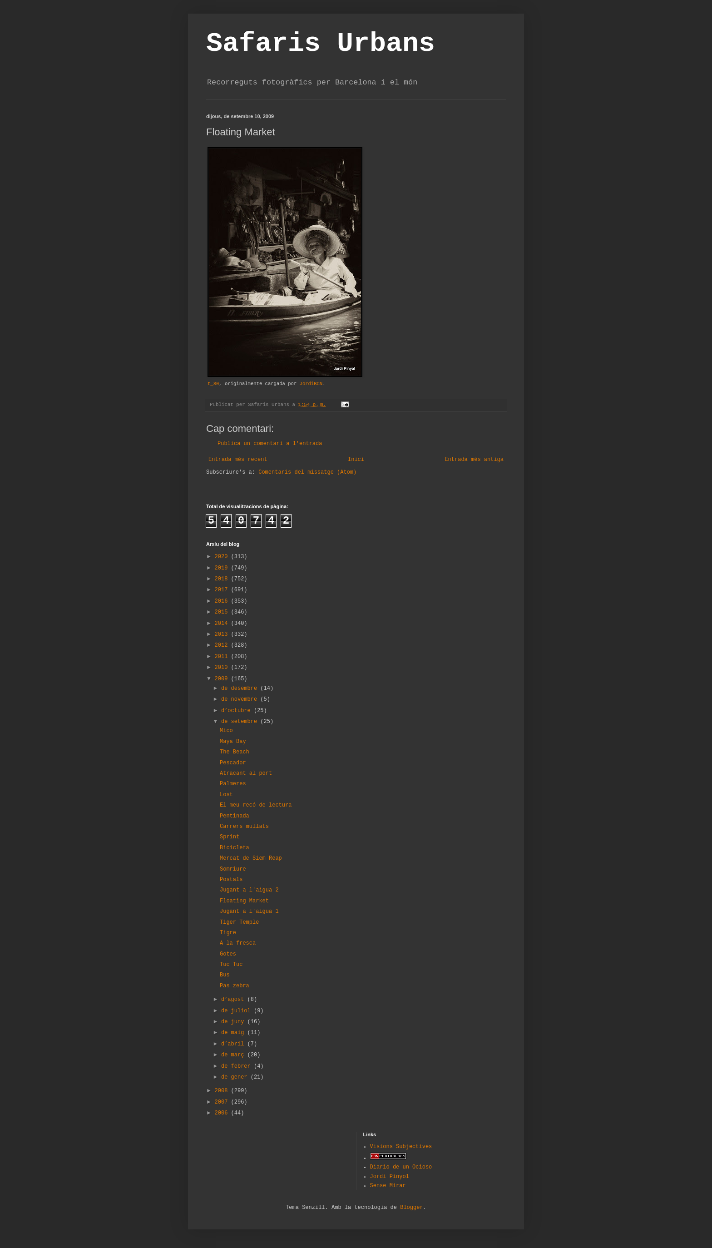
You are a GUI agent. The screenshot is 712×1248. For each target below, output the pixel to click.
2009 (223, 679)
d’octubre (237, 711)
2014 (223, 623)
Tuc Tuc (231, 964)
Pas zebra (234, 986)
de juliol (237, 1011)
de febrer (237, 1066)
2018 (223, 579)
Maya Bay (233, 741)
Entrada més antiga (474, 459)
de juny (234, 1022)
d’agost (234, 999)
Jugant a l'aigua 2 (249, 890)
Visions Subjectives (401, 1147)
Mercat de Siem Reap (251, 858)
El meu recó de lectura (256, 805)
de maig (234, 1033)
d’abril (234, 1044)
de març (234, 1055)
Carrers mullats (244, 826)
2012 (223, 645)
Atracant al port (246, 773)
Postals (231, 880)
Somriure (233, 869)
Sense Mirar (388, 1186)
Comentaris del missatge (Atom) (307, 472)
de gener (236, 1077)
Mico (226, 731)
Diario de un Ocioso (401, 1167)
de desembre (240, 688)
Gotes (228, 954)
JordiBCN (311, 383)
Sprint (229, 837)
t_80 (213, 383)
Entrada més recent (237, 459)
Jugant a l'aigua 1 (249, 911)
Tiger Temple (239, 922)
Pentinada (234, 816)
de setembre (240, 721)
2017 (223, 590)
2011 (223, 657)
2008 (223, 1091)
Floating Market (244, 901)
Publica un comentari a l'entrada (270, 444)
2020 (223, 557)
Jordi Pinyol (389, 1177)
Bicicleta (234, 848)
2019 (223, 568)
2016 (223, 601)
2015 (223, 612)
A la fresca (238, 943)
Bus (225, 975)
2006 (223, 1113)
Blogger (411, 1207)
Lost (226, 795)
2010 (223, 667)
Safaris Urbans (320, 43)
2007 (223, 1102)
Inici (356, 459)
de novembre (240, 699)
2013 (223, 634)
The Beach (234, 752)
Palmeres (233, 784)
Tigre (228, 933)
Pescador (233, 763)
